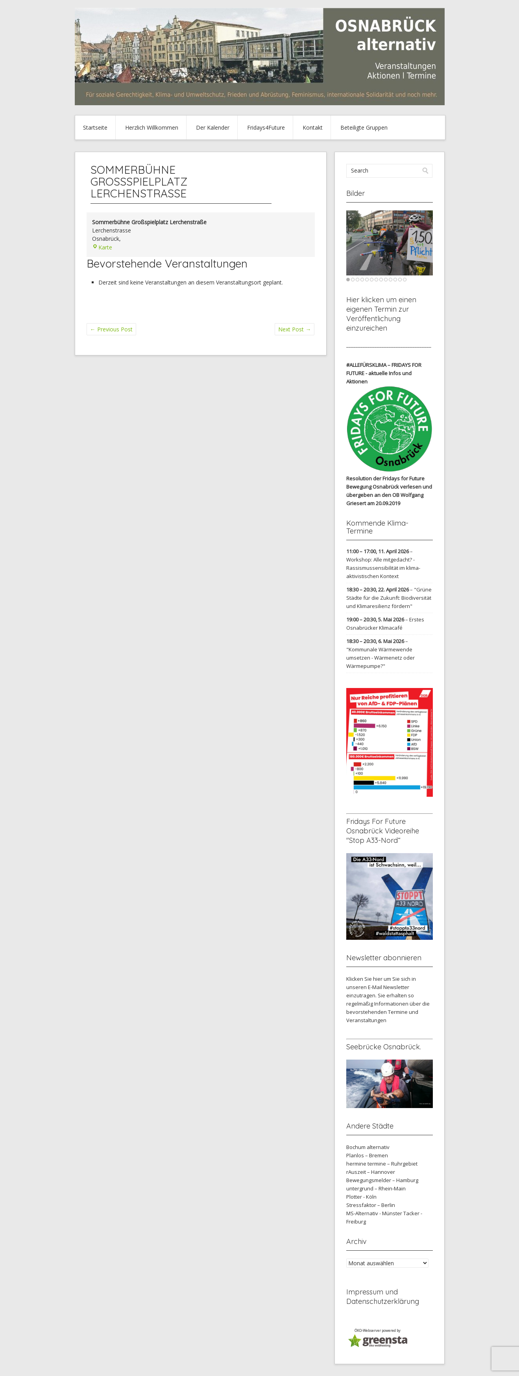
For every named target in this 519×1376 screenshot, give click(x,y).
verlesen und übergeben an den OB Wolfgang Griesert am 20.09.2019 (389, 495)
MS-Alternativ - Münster (374, 1213)
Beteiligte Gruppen (364, 127)
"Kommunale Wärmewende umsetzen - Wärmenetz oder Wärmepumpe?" (380, 657)
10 (390, 279)
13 (404, 279)
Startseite (95, 127)
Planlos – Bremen (367, 1155)
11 (395, 279)
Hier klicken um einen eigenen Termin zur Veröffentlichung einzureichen (381, 314)
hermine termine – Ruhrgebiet (381, 1163)
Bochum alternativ (368, 1147)
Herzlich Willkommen (151, 127)
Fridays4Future (266, 127)
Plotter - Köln (361, 1196)
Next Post (294, 329)
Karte (102, 247)
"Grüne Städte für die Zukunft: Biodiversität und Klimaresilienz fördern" (389, 598)
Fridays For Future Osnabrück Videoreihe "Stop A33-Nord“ (382, 831)
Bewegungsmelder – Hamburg (382, 1180)
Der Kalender (212, 127)
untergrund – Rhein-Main (376, 1188)
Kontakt (313, 127)
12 (400, 279)
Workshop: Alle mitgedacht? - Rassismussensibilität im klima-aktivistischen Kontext (383, 568)
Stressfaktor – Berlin (370, 1205)
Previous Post (111, 329)
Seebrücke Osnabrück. (383, 1046)
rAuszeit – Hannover (370, 1171)
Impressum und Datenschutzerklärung (382, 1296)
